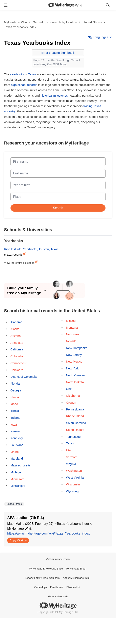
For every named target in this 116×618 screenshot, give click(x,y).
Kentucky (16, 438)
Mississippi (17, 485)
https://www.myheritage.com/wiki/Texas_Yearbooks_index (48, 533)
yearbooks (17, 74)
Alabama (16, 322)
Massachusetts (20, 465)
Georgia (15, 390)
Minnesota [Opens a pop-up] (17, 479)
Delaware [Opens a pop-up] (16, 370)
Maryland (16, 458)
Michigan (16, 472)
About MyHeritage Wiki (76, 577)
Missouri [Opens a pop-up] (71, 320)
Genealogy (40, 587)
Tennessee (73, 436)
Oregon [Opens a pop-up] (71, 402)
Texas (32, 74)
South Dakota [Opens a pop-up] (75, 429)
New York (72, 368)
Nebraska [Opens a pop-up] (72, 334)
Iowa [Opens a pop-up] (13, 424)
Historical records (58, 596)
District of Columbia (23, 376)
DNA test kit (73, 587)
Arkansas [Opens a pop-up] (16, 342)
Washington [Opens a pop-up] (74, 470)
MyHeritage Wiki (15, 22)
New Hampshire (77, 348)
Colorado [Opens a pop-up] (16, 356)
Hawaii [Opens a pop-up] (15, 397)
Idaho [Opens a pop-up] (14, 404)
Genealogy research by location (55, 22)
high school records (24, 84)
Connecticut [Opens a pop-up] (18, 363)
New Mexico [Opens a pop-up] (74, 361)
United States (92, 22)
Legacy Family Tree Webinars (42, 577)
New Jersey (74, 354)
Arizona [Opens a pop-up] (15, 335)
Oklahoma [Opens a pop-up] (73, 395)
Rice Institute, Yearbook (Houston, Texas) (32, 249)
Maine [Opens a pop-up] (14, 451)
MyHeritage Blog (75, 568)
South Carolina (76, 423)
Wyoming (72, 491)
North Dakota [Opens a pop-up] (75, 382)
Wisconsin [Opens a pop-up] (73, 484)
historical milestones (54, 95)
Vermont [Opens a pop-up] (71, 457)
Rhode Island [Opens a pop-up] (75, 416)
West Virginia (75, 477)
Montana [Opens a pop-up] (72, 327)
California (16, 349)
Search (58, 208)
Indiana (15, 417)
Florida (15, 383)
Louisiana (16, 445)
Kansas (15, 431)
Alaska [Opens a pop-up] (15, 329)
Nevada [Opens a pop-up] (71, 341)
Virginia (71, 464)
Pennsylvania (75, 409)
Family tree (56, 587)
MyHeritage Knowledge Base (46, 568)
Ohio (69, 388)
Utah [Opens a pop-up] (69, 450)
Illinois (14, 410)
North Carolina (76, 375)
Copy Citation (18, 540)
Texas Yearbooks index (20, 27)
